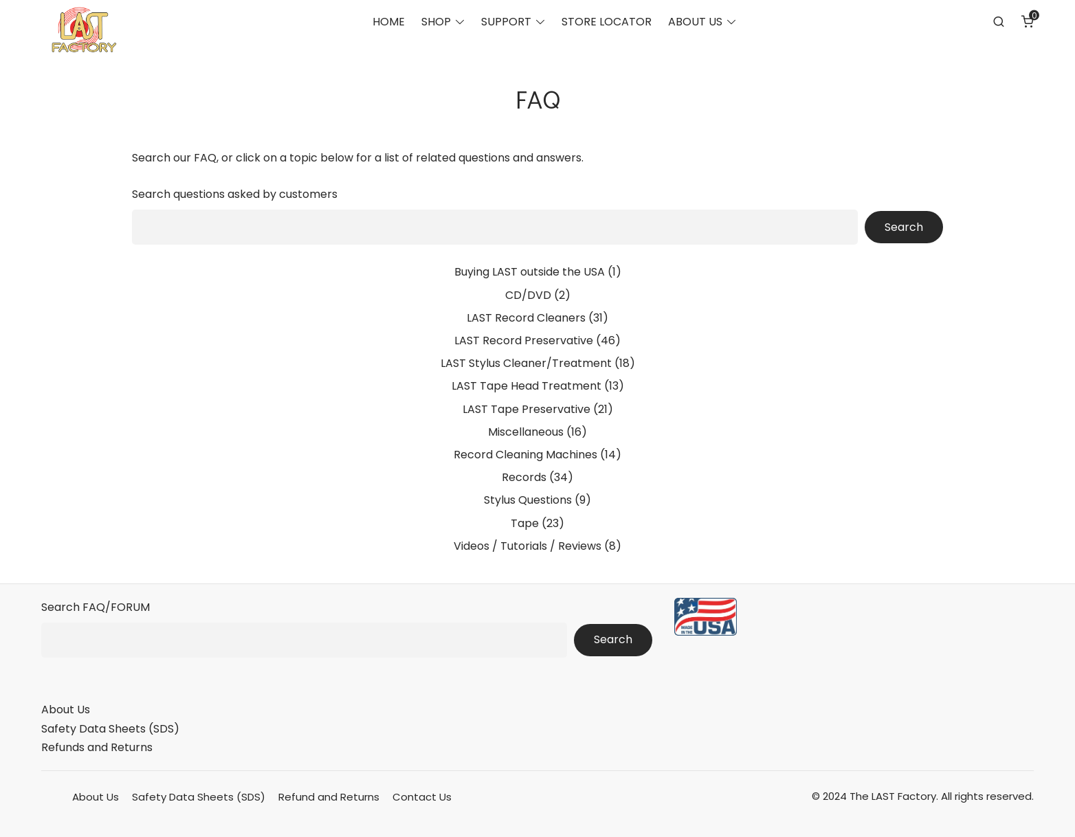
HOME (389, 24)
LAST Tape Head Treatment (526, 386)
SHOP (436, 24)
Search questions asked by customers (234, 194)
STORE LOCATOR (607, 24)
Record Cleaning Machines (525, 454)
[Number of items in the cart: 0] (1027, 24)
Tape (525, 523)
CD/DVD (528, 295)
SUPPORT (506, 24)
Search (904, 227)
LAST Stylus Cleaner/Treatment (526, 363)
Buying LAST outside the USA (529, 272)
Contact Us (422, 797)
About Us (65, 709)
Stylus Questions (528, 500)
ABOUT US (695, 24)
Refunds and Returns (97, 747)
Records (524, 477)
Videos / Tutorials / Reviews (527, 546)
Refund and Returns (328, 797)
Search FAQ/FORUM (95, 607)
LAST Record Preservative (523, 340)
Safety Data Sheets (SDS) (110, 729)
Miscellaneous (526, 432)
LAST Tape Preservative (526, 409)
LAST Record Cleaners (526, 318)
